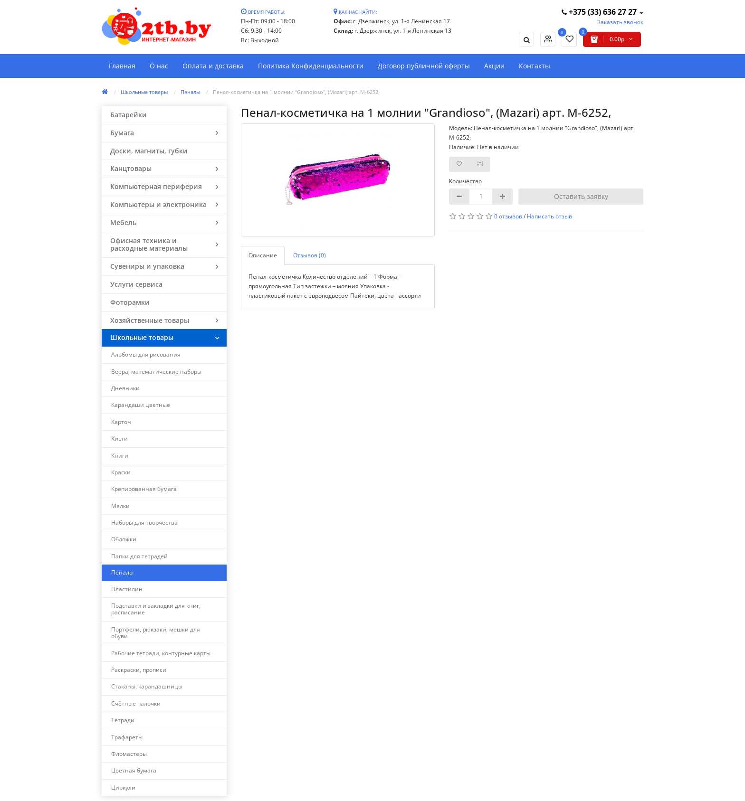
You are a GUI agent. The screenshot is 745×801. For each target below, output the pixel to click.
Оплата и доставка (213, 65)
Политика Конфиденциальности (310, 65)
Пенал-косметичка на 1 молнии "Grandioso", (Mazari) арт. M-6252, (296, 91)
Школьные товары (144, 91)
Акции (494, 65)
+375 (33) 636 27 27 (600, 12)
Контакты (534, 65)
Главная (122, 65)
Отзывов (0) (309, 255)
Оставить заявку (581, 196)
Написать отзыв (549, 216)
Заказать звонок (620, 22)
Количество (465, 181)
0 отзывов (508, 216)
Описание (262, 255)
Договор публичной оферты (424, 65)
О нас (159, 65)
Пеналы (190, 91)
